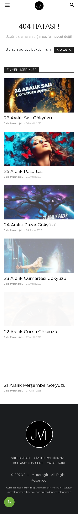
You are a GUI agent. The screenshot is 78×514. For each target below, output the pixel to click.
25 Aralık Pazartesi (23, 171)
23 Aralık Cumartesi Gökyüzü (35, 278)
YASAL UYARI (56, 463)
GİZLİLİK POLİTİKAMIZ (49, 458)
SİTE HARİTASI (20, 458)
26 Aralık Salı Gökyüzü (28, 117)
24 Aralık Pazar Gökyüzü (30, 224)
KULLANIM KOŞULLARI (28, 463)
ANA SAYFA (64, 49)
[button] (72, 5)
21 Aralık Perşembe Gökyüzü (35, 385)
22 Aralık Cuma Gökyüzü (30, 331)
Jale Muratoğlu (13, 123)
